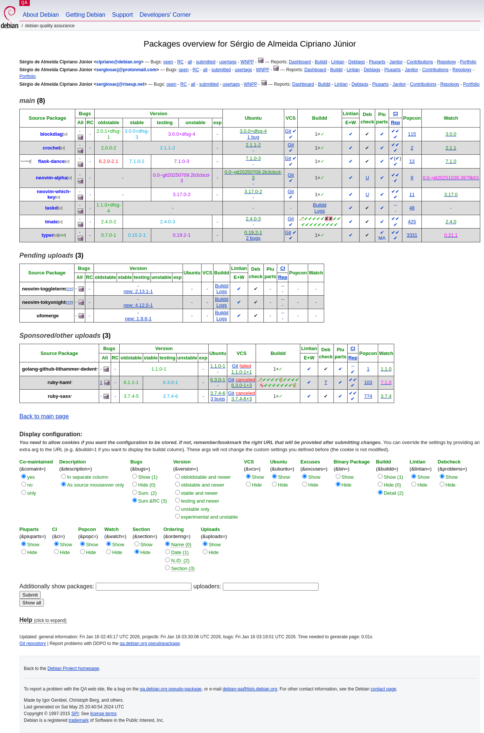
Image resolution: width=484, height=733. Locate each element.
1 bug (253, 137)
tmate (51, 221)
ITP (69, 289)
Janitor (396, 62)
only (31, 493)
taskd (51, 208)
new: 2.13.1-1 (138, 291)
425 (412, 221)
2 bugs (253, 238)
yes (31, 477)
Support (122, 15)
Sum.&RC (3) (152, 501)
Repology (446, 62)
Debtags (356, 62)
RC (180, 62)
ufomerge (47, 315)
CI (395, 113)
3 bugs (218, 399)
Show (258, 477)
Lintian (337, 62)
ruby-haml (59, 382)
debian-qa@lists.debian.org (250, 689)
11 (411, 194)
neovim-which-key (54, 194)
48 (411, 208)
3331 (412, 235)
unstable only (195, 509)
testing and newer (200, 501)
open (168, 62)
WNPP (247, 62)
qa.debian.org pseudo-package (171, 689)
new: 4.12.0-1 (138, 305)
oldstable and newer (202, 485)
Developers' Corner (165, 15)
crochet (51, 148)
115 (412, 134)
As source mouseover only (95, 485)
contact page (383, 689)
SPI (75, 713)
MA (382, 238)
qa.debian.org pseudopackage (150, 643)
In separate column (87, 477)
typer (48, 235)
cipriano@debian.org (119, 62)
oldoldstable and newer (206, 477)
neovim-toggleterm (44, 289)
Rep (395, 122)
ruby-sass (59, 396)
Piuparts (377, 62)
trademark (79, 720)
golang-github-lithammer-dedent (59, 369)
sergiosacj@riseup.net (120, 84)
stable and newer (199, 493)
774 (368, 396)
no (29, 485)
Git (288, 131)
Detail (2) (394, 493)
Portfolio (468, 62)
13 (411, 161)
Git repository (32, 643)
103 (368, 382)
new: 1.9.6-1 (138, 318)
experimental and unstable (209, 517)
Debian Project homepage (73, 668)
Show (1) (148, 477)
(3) (51, 255)
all (189, 62)
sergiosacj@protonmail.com (126, 69)
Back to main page (44, 416)
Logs (319, 211)
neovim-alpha (51, 177)
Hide (257, 485)
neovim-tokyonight (43, 302)
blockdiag (51, 134)
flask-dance (51, 161)
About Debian (41, 15)
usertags (228, 62)
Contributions (420, 62)
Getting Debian (85, 15)
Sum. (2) (147, 493)
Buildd (321, 62)
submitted (205, 62)
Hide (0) (146, 485)
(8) (32, 100)
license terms (103, 713)
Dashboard (300, 62)
